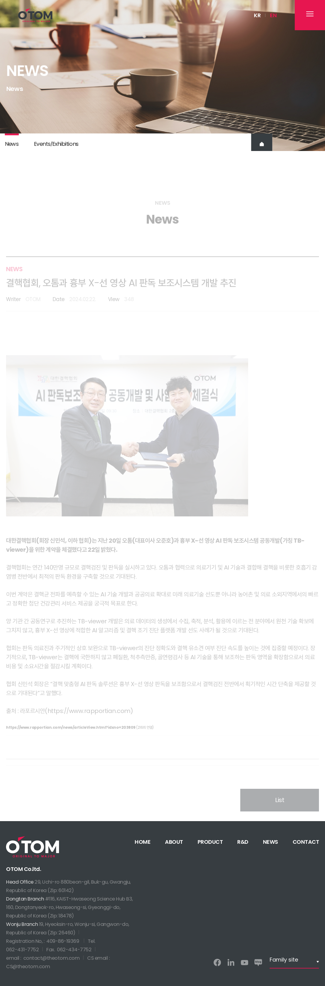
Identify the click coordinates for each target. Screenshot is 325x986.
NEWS (270, 842)
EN (273, 15)
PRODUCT (210, 842)
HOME (142, 842)
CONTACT (306, 842)
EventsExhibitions (56, 148)
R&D (242, 842)
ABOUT (174, 842)
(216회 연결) (80, 735)
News (11, 148)
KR (257, 15)
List (279, 810)
